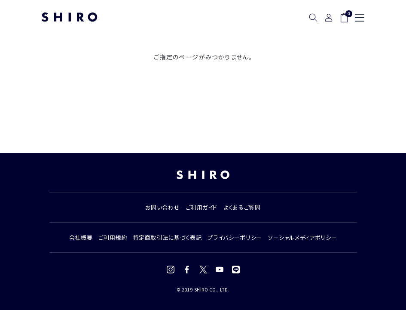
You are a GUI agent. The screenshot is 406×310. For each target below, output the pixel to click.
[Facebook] (187, 269)
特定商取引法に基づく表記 (167, 237)
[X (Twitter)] (203, 269)
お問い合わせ (162, 207)
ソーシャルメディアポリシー (302, 237)
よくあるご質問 (242, 207)
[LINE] (236, 269)
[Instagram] (170, 269)
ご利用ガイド (201, 207)
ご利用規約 (112, 237)
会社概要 (81, 237)
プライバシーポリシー (235, 237)
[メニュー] (359, 17)
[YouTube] (219, 269)
